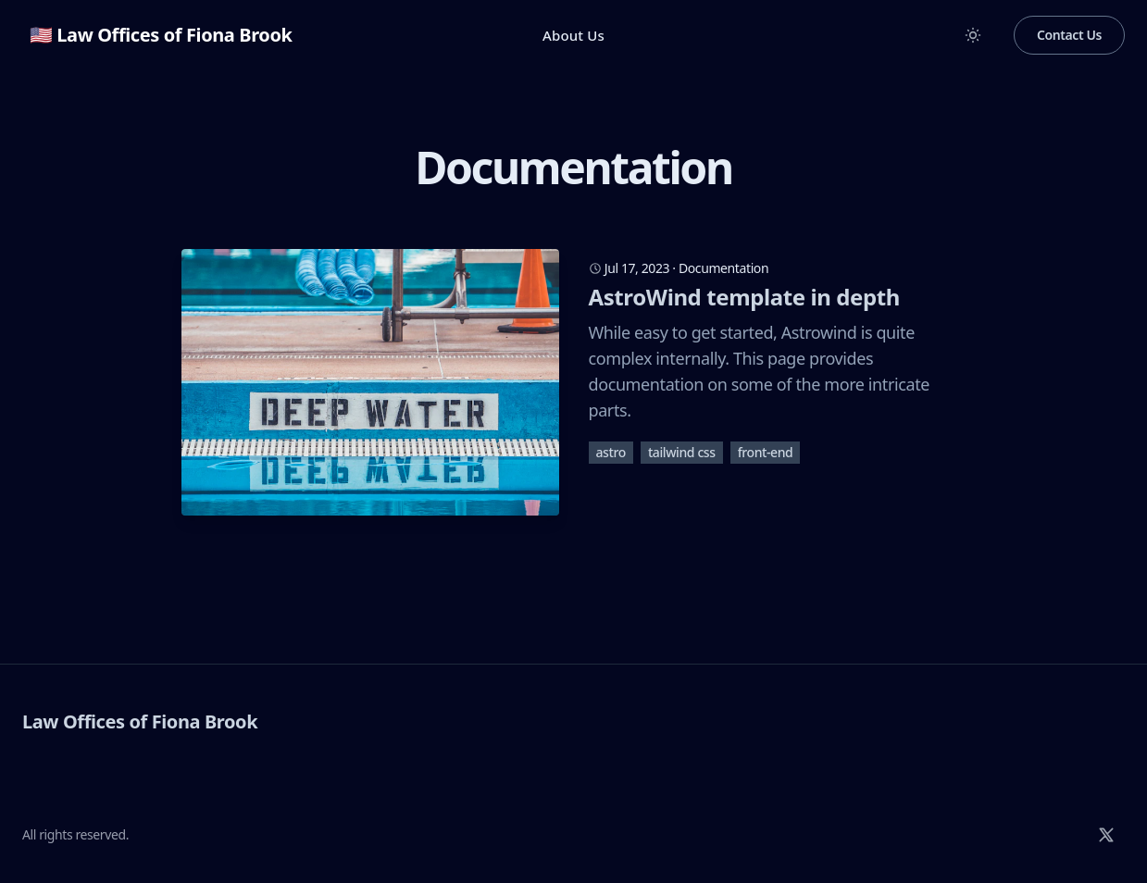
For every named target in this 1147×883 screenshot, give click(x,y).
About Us (573, 35)
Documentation (723, 268)
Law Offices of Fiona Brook (139, 721)
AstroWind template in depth (744, 297)
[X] (1106, 834)
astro (611, 452)
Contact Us (1069, 35)
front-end (765, 452)
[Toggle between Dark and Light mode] (972, 35)
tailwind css (682, 452)
